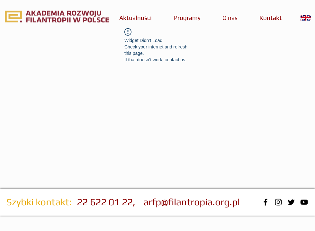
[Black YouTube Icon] (304, 202)
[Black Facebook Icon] (265, 202)
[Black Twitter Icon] (291, 202)
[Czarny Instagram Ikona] (278, 202)
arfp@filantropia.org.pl (191, 202)
